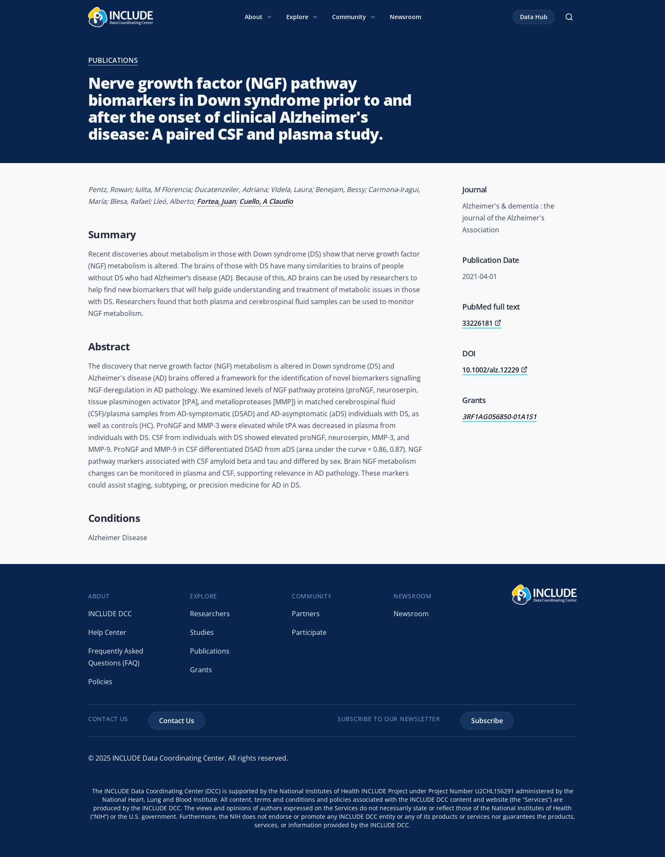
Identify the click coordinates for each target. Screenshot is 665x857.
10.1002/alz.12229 (495, 370)
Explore (302, 17)
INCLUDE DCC (110, 613)
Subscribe (487, 720)
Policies (100, 681)
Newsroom (405, 17)
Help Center (107, 632)
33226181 (481, 323)
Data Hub (534, 17)
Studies (202, 632)
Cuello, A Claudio (266, 201)
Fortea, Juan (216, 201)
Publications (209, 651)
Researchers (210, 613)
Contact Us (176, 720)
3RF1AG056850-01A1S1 (499, 416)
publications (113, 60)
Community (354, 17)
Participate (309, 632)
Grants (201, 669)
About (259, 17)
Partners (306, 613)
